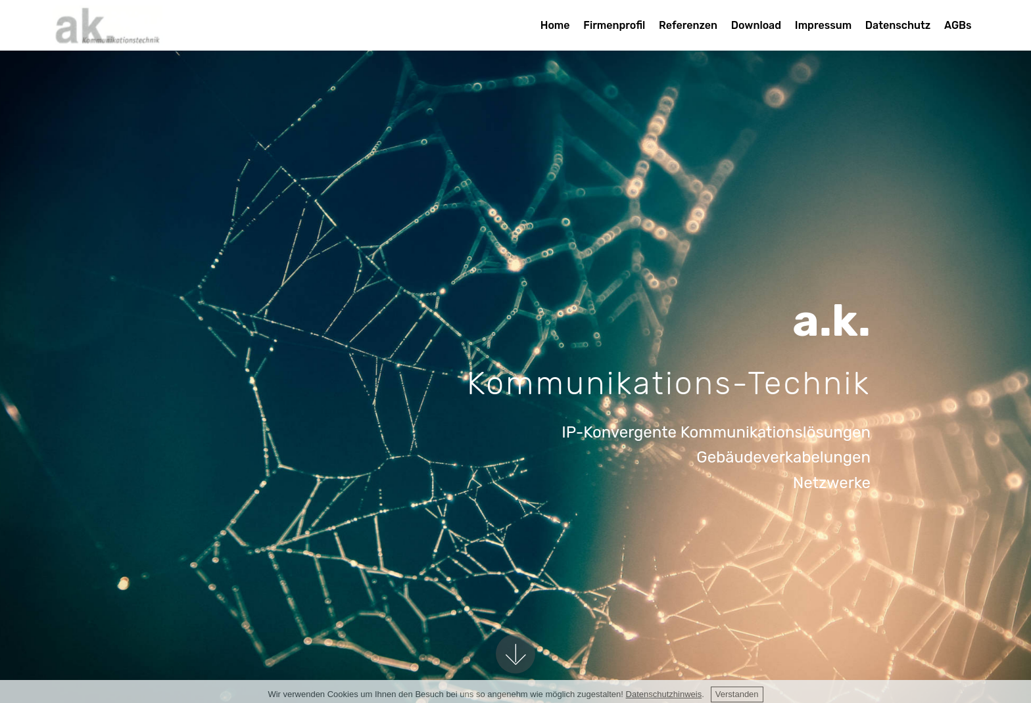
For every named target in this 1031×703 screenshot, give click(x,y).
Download (756, 25)
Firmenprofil (614, 25)
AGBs (958, 25)
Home (555, 25)
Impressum (823, 25)
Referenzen (688, 25)
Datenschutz (897, 25)
